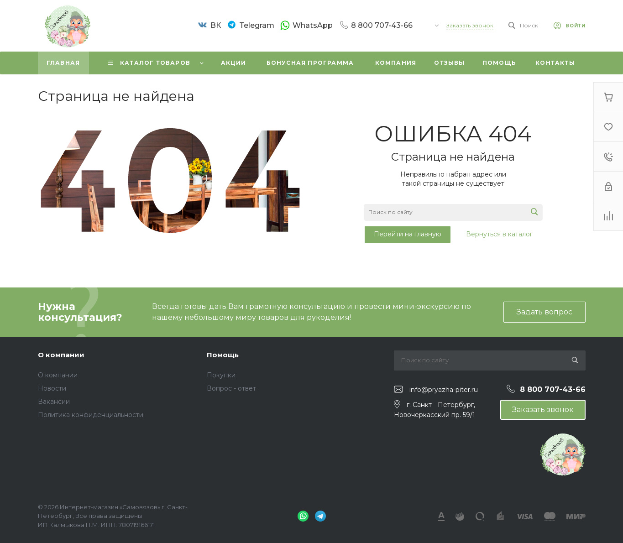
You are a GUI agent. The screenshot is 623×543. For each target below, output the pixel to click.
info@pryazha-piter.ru (443, 390)
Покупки (221, 375)
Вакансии (54, 401)
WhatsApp (313, 25)
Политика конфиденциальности (90, 415)
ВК (215, 25)
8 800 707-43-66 (382, 25)
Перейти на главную (407, 234)
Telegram (256, 25)
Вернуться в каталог (499, 234)
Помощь (223, 354)
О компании (61, 354)
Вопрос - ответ (231, 388)
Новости (52, 388)
